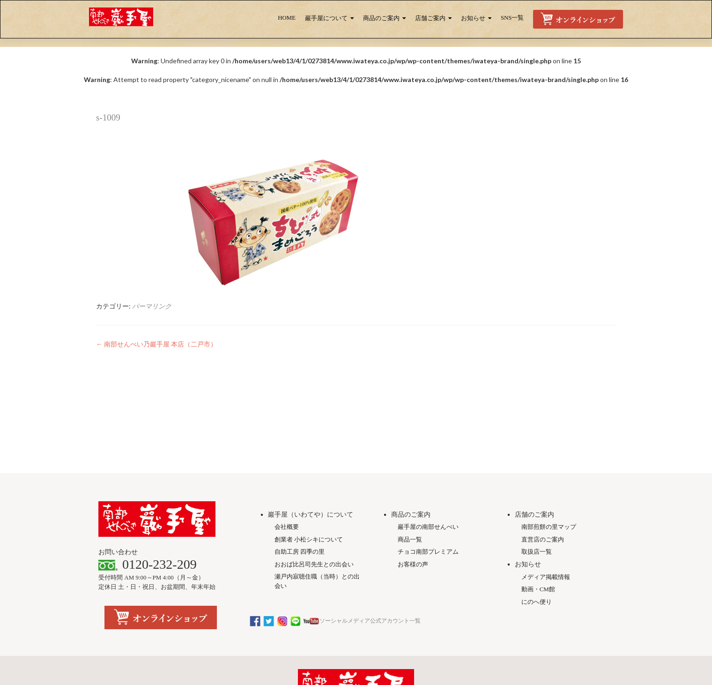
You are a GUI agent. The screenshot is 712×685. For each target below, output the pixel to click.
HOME (287, 18)
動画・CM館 (538, 521)
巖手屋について (326, 18)
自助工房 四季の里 (299, 484)
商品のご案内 (381, 18)
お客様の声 (413, 496)
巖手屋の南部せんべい (428, 459)
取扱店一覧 (536, 484)
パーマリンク (151, 306)
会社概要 (286, 459)
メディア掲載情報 (545, 509)
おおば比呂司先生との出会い (314, 496)
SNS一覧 (512, 18)
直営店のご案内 (542, 471)
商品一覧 (410, 471)
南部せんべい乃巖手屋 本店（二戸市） (156, 344)
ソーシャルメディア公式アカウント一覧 (335, 553)
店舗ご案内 (430, 18)
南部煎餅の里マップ (548, 459)
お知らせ (473, 18)
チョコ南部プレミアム (428, 484)
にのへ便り (536, 534)
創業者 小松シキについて (308, 471)
